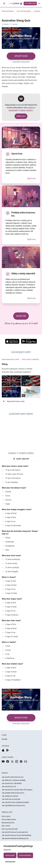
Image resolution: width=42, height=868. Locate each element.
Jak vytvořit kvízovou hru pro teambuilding (16, 835)
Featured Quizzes (8, 11)
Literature (37, 11)
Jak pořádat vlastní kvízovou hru (13, 793)
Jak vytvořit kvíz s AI (9, 786)
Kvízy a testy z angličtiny (30, 359)
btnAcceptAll (10, 855)
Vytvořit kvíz (30, 3)
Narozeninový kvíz (8, 823)
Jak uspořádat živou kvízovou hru (13, 805)
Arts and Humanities (24, 11)
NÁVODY (5, 773)
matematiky (13, 110)
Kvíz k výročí (6, 816)
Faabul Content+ (26, 110)
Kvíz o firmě (6, 826)
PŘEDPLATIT (21, 116)
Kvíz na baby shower (9, 819)
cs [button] (39, 3)
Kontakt (4, 739)
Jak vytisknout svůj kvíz (10, 796)
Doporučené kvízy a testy (10, 359)
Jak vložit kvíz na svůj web (11, 799)
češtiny (31, 108)
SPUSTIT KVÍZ (21, 56)
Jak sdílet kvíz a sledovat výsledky (13, 780)
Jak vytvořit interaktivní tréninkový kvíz (15, 838)
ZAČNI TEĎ (21, 316)
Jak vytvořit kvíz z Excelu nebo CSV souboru (17, 790)
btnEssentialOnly (25, 855)
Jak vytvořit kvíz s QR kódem (12, 783)
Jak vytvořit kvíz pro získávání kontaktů (15, 802)
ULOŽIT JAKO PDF (21, 459)
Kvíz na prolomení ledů (10, 829)
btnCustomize (10, 862)
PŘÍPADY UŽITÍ (7, 812)
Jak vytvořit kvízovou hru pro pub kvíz (15, 832)
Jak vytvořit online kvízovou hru (13, 777)
